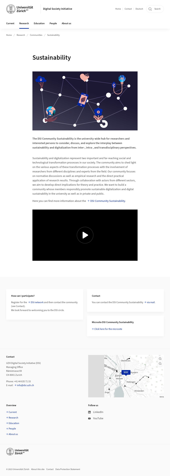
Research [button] (24, 23)
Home (118, 8)
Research (21, 35)
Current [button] (10, 23)
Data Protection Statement (67, 469)
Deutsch (139, 8)
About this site (37, 469)
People (12, 428)
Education (14, 423)
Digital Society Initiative (57, 9)
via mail (151, 302)
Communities (36, 35)
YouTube (95, 418)
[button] (160, 358)
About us (13, 434)
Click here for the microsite (108, 329)
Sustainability (53, 35)
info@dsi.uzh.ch (25, 385)
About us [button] (66, 23)
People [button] (53, 23)
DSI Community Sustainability (107, 201)
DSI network (37, 302)
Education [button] (39, 23)
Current (13, 412)
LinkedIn (95, 412)
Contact (128, 8)
